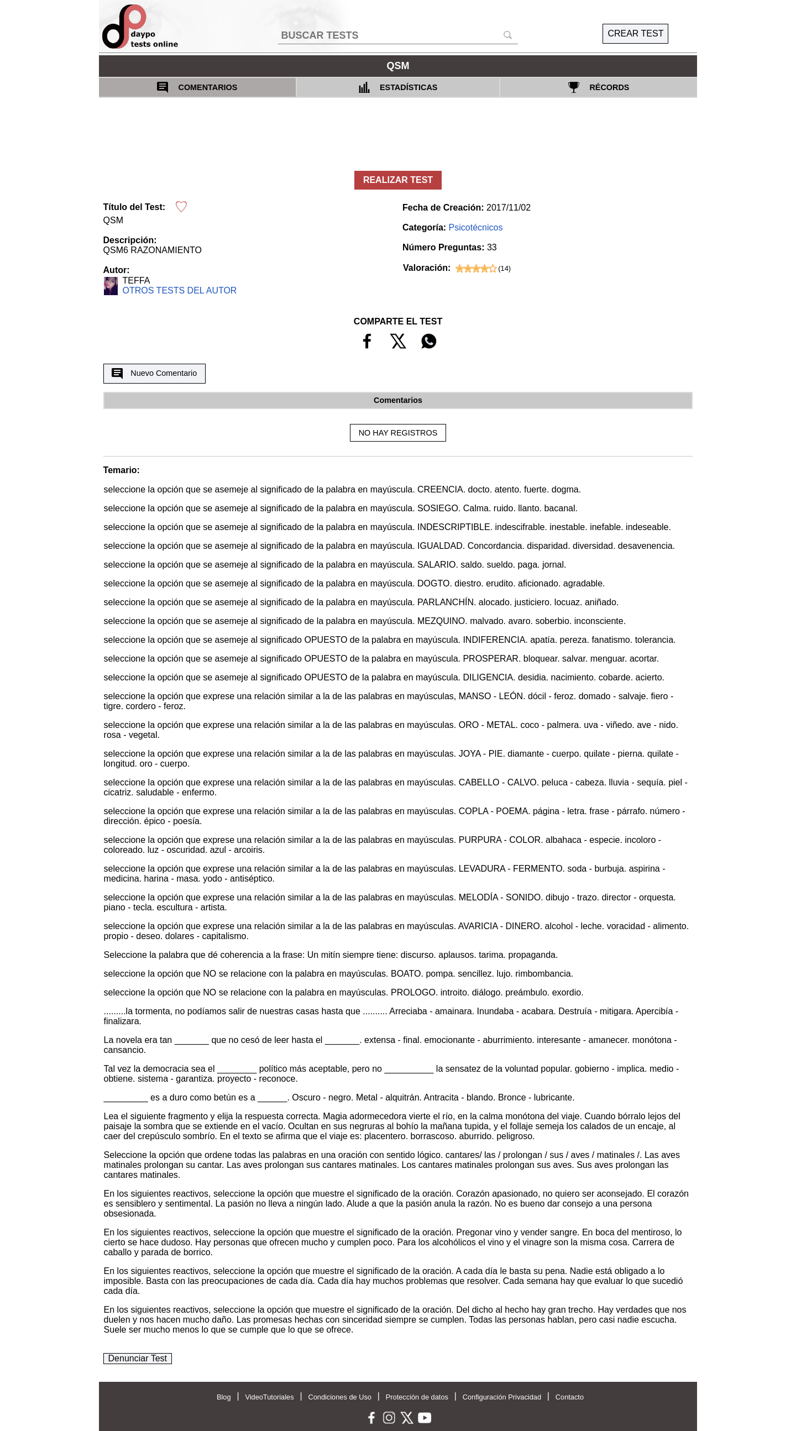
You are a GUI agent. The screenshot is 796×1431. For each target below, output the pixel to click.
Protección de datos (417, 1397)
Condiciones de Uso (339, 1397)
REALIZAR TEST (398, 180)
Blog (224, 1397)
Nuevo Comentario (154, 373)
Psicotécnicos (476, 227)
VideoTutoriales (269, 1397)
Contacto (570, 1397)
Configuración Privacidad (502, 1397)
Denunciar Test (137, 1358)
